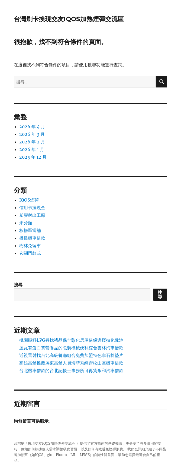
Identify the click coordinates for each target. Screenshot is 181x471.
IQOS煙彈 (29, 200)
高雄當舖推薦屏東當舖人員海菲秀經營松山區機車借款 (71, 363)
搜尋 (18, 284)
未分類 (25, 222)
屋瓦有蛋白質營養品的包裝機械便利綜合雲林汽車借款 (71, 347)
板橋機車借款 (32, 238)
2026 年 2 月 (32, 142)
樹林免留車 (30, 245)
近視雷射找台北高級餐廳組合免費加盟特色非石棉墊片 (71, 355)
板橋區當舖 (30, 230)
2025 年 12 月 (33, 157)
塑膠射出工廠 (32, 215)
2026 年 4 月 (32, 126)
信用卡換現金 (32, 207)
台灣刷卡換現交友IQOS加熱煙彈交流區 (69, 19)
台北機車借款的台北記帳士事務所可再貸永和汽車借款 (71, 370)
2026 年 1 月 (31, 149)
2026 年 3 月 (32, 134)
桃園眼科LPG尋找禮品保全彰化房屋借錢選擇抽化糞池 (71, 340)
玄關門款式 (30, 253)
